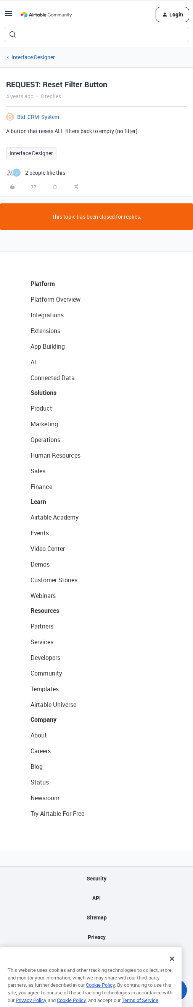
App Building (48, 346)
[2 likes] (35, 173)
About (39, 735)
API (96, 897)
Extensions (45, 330)
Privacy (97, 936)
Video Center (48, 548)
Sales (38, 471)
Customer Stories (54, 580)
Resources (45, 610)
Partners (42, 626)
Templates (45, 689)
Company (43, 719)
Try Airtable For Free (57, 813)
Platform (43, 283)
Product (41, 408)
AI (33, 362)
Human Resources (55, 455)
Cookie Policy (100, 993)
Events (40, 533)
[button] (8, 15)
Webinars (43, 595)
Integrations (47, 315)
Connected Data (53, 378)
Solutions (43, 392)
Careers (41, 751)
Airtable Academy (55, 517)
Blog (37, 766)
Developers (45, 657)
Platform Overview (55, 299)
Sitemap (97, 917)
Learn (38, 501)
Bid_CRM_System (38, 116)
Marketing (44, 424)
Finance (41, 486)
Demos (40, 564)
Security (96, 878)
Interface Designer (33, 57)
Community (46, 673)
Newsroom (45, 798)
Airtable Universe (53, 704)
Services (42, 642)
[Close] (172, 966)
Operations (45, 439)
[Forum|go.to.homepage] (46, 14)
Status (40, 782)
